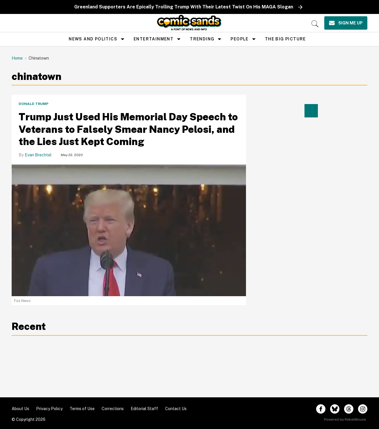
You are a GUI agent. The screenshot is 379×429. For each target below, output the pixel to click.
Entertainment (153, 39)
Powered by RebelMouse (345, 419)
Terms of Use (82, 408)
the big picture (285, 39)
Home (17, 58)
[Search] (315, 23)
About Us (20, 408)
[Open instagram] (362, 409)
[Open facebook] (320, 409)
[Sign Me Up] (345, 23)
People (239, 39)
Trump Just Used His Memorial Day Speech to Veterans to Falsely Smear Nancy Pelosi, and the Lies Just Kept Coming (128, 129)
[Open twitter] (334, 409)
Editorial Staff (144, 408)
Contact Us (176, 408)
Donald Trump (33, 104)
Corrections (113, 408)
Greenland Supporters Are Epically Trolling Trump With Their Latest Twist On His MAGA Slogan (183, 7)
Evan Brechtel (38, 155)
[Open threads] (348, 409)
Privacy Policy (49, 408)
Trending (202, 39)
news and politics (93, 39)
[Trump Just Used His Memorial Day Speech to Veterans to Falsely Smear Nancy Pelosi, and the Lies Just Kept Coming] (129, 230)
